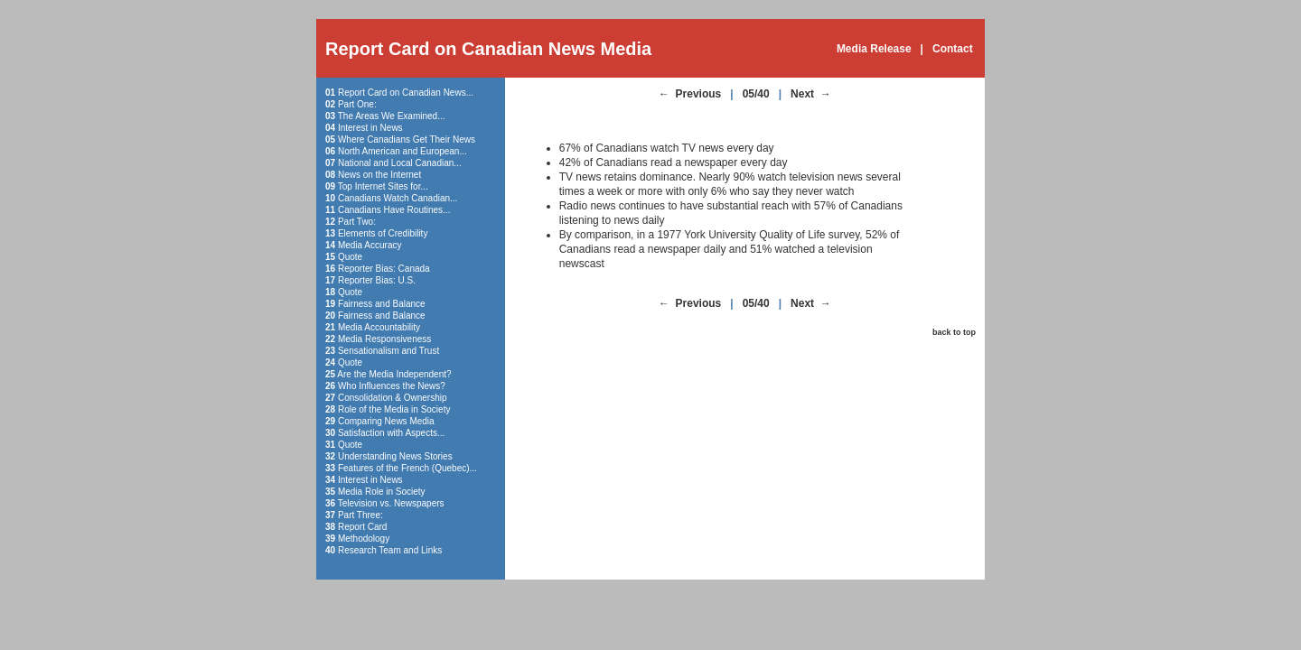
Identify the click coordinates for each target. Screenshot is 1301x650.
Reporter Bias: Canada (384, 269)
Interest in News (370, 128)
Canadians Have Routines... (394, 210)
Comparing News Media (386, 421)
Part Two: (357, 222)
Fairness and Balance (382, 304)
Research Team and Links (390, 550)
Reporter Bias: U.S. (377, 280)
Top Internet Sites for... (383, 186)
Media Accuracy (370, 245)
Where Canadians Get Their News (406, 139)
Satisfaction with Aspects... (391, 433)
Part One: (357, 104)
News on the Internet (379, 175)
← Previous (690, 94)
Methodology (363, 538)
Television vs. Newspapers (391, 503)
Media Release (874, 48)
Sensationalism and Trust (388, 351)
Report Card (362, 527)
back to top (954, 332)
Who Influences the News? (391, 386)
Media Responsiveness (384, 339)
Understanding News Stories (395, 456)
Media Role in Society (382, 492)
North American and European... (402, 151)
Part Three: (360, 515)
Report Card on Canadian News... (405, 93)
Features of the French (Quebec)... (407, 468)
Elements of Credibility (382, 233)
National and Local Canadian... (400, 163)
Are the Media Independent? (394, 374)
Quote (350, 257)
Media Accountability (379, 327)
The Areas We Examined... (391, 116)
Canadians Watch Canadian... (398, 198)
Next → (811, 94)
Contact (952, 48)
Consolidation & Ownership (392, 398)
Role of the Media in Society (394, 409)
